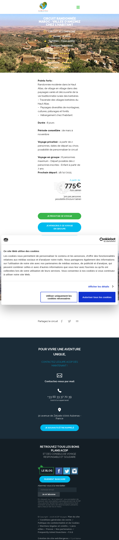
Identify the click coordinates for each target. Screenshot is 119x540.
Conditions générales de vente (55, 520)
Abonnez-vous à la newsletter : (52, 486)
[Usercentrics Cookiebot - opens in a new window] (101, 239)
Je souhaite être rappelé (59, 428)
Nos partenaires (64, 529)
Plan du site (74, 517)
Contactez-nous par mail (59, 381)
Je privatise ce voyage (59, 216)
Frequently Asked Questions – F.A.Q (55, 532)
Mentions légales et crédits (54, 526)
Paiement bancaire (54, 479)
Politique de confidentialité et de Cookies (58, 523)
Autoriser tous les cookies (97, 297)
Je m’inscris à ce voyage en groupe (59, 227)
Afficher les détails (98, 286)
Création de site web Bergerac (53, 538)
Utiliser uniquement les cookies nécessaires (59, 297)
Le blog (47, 470)
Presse (49, 529)
